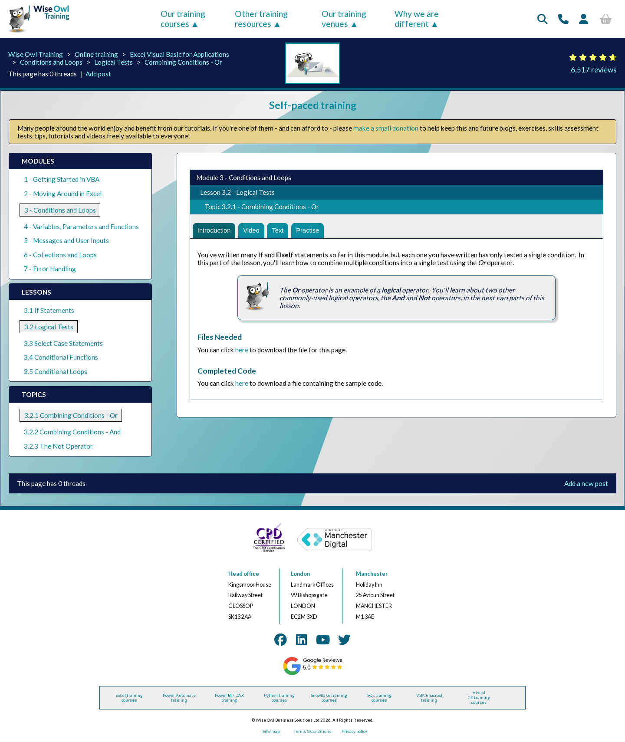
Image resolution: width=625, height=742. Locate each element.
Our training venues (344, 19)
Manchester (372, 574)
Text (281, 231)
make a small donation (385, 128)
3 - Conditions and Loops (60, 210)
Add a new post (586, 483)
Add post (98, 74)
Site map (271, 731)
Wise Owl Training (35, 54)
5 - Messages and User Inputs (66, 240)
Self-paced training (312, 105)
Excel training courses (129, 698)
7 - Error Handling (50, 269)
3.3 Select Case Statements (63, 343)
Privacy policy (354, 731)
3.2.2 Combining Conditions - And (72, 432)
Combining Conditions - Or (183, 62)
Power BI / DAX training (229, 698)
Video (253, 231)
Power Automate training (179, 698)
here (241, 351)
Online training (96, 54)
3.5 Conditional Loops (55, 371)
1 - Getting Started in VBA (61, 179)
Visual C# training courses (479, 697)
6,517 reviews (594, 69)
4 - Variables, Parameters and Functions (81, 226)
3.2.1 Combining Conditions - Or (71, 415)
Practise (312, 231)
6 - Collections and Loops (60, 255)
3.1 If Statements (49, 310)
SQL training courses (379, 698)
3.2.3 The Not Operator (58, 446)
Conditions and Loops (51, 62)
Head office (243, 574)
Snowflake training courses (329, 698)
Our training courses (183, 19)
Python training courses (279, 698)
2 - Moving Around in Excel (63, 193)
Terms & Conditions (312, 731)
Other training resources (261, 19)
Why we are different (417, 19)
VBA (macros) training (429, 698)
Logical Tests (113, 62)
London (300, 574)
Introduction (214, 231)
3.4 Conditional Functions (61, 357)
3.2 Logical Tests (48, 327)
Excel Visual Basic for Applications (179, 54)
